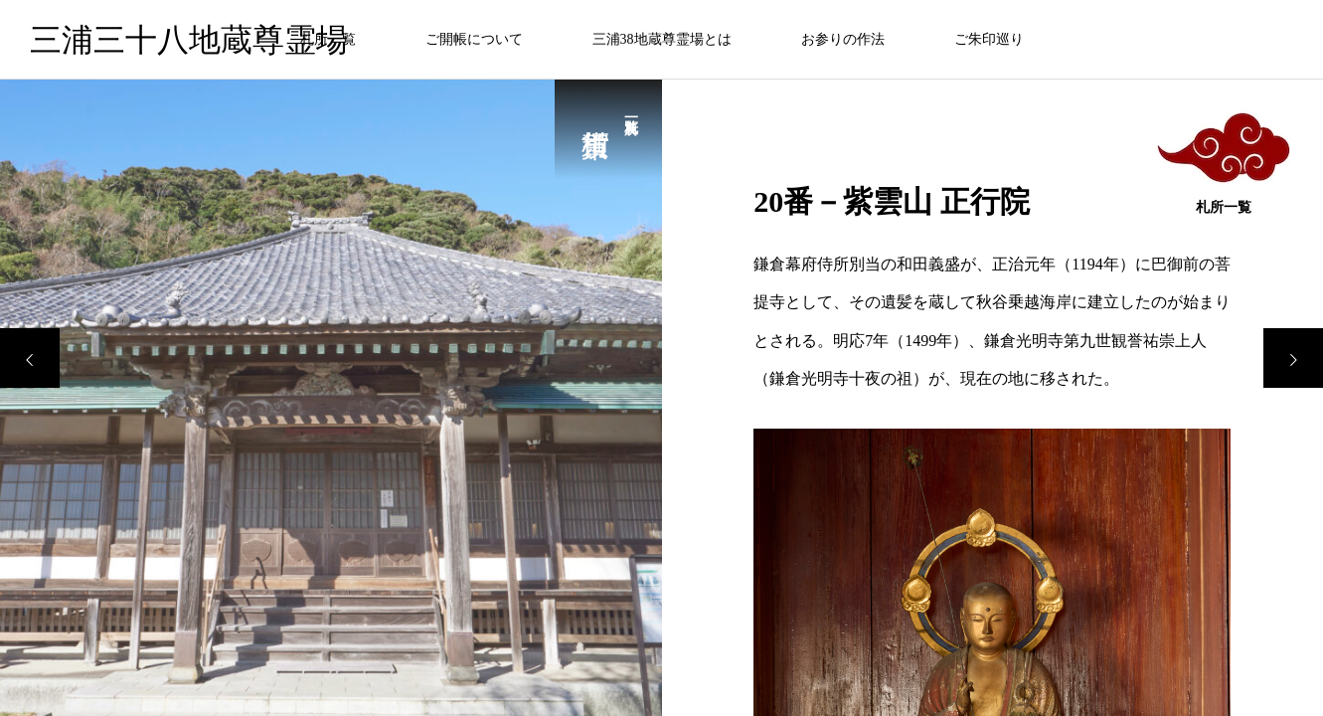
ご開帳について (474, 39)
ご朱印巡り (989, 39)
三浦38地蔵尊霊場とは (662, 39)
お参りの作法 (843, 39)
